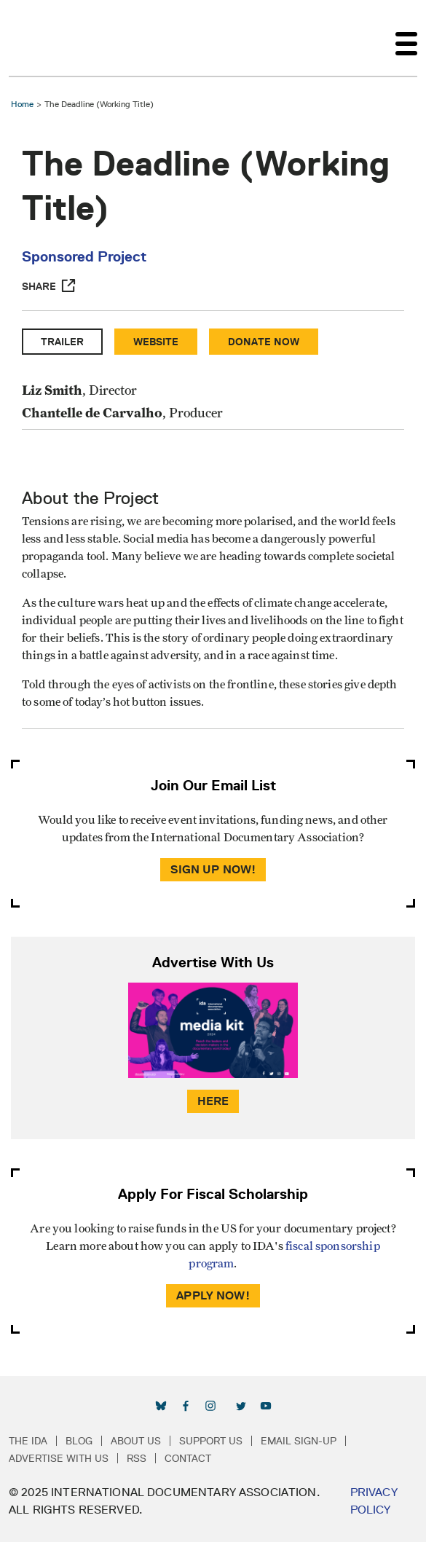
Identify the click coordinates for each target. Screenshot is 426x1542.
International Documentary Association (35, 38)
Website (155, 341)
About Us (136, 1441)
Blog (79, 1441)
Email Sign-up (298, 1441)
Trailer (62, 341)
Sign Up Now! (213, 869)
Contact (188, 1458)
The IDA (28, 1441)
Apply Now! (213, 1295)
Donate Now (263, 341)
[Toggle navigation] (406, 38)
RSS (136, 1458)
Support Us (210, 1441)
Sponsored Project (84, 256)
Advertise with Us (59, 1458)
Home (22, 104)
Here (213, 1101)
